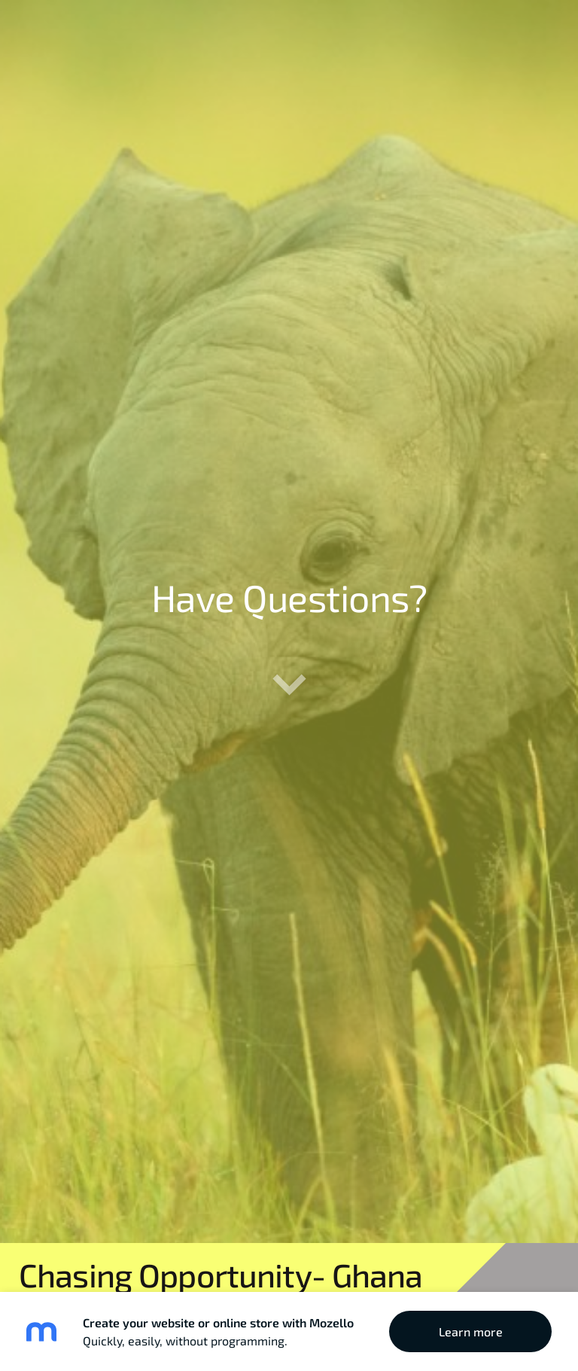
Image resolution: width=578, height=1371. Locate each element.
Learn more (471, 1331)
